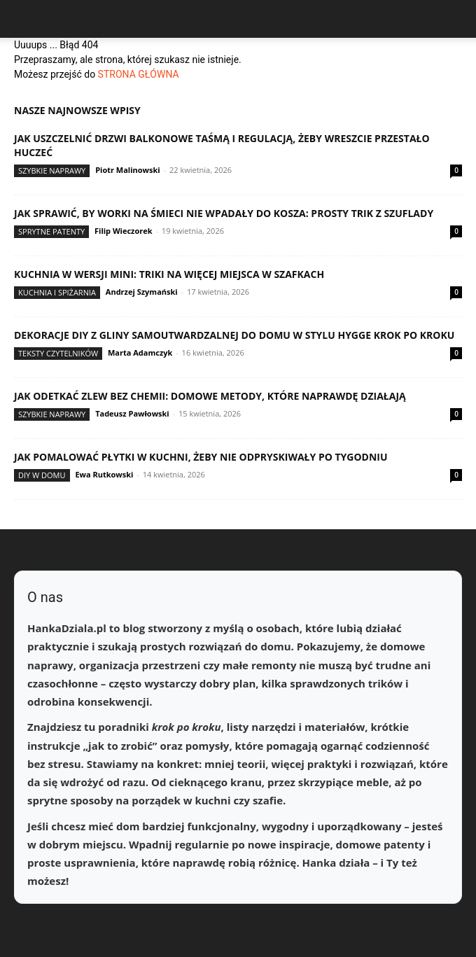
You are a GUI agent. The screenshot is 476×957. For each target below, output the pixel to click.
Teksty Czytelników (58, 353)
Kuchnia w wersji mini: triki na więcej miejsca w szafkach (169, 274)
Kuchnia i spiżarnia (57, 292)
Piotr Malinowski (127, 170)
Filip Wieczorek (123, 230)
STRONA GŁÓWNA (138, 74)
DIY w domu (42, 475)
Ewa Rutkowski (104, 474)
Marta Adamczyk (140, 352)
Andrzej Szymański (142, 291)
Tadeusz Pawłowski (132, 413)
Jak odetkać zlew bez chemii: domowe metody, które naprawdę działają (210, 396)
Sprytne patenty (51, 231)
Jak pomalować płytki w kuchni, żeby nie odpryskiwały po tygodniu (201, 456)
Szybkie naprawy (51, 170)
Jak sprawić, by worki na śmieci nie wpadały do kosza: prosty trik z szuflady (223, 213)
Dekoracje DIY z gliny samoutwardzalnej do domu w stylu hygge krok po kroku (234, 335)
